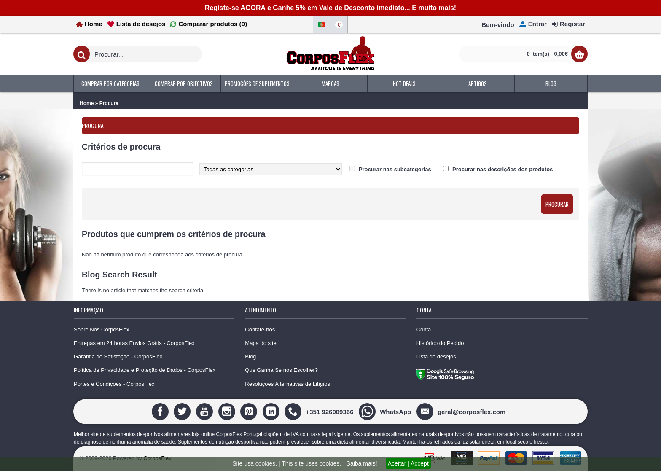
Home (87, 103)
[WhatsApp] (386, 411)
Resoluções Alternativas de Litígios (287, 384)
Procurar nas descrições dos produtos (502, 169)
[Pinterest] (249, 411)
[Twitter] (183, 411)
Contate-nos (260, 329)
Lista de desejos (436, 356)
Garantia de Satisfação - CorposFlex (118, 356)
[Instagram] (227, 411)
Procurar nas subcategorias (395, 169)
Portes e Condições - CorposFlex (114, 384)
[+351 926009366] (320, 411)
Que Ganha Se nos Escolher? (281, 370)
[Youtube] (205, 411)
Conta (423, 329)
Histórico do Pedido (440, 343)
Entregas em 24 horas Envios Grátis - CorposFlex (134, 343)
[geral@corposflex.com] (462, 411)
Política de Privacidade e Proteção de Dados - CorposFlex (144, 370)
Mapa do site (260, 343)
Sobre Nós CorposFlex (101, 329)
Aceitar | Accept (408, 463)
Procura (108, 103)
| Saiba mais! (360, 463)
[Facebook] (161, 411)
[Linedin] (272, 411)
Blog (250, 356)
